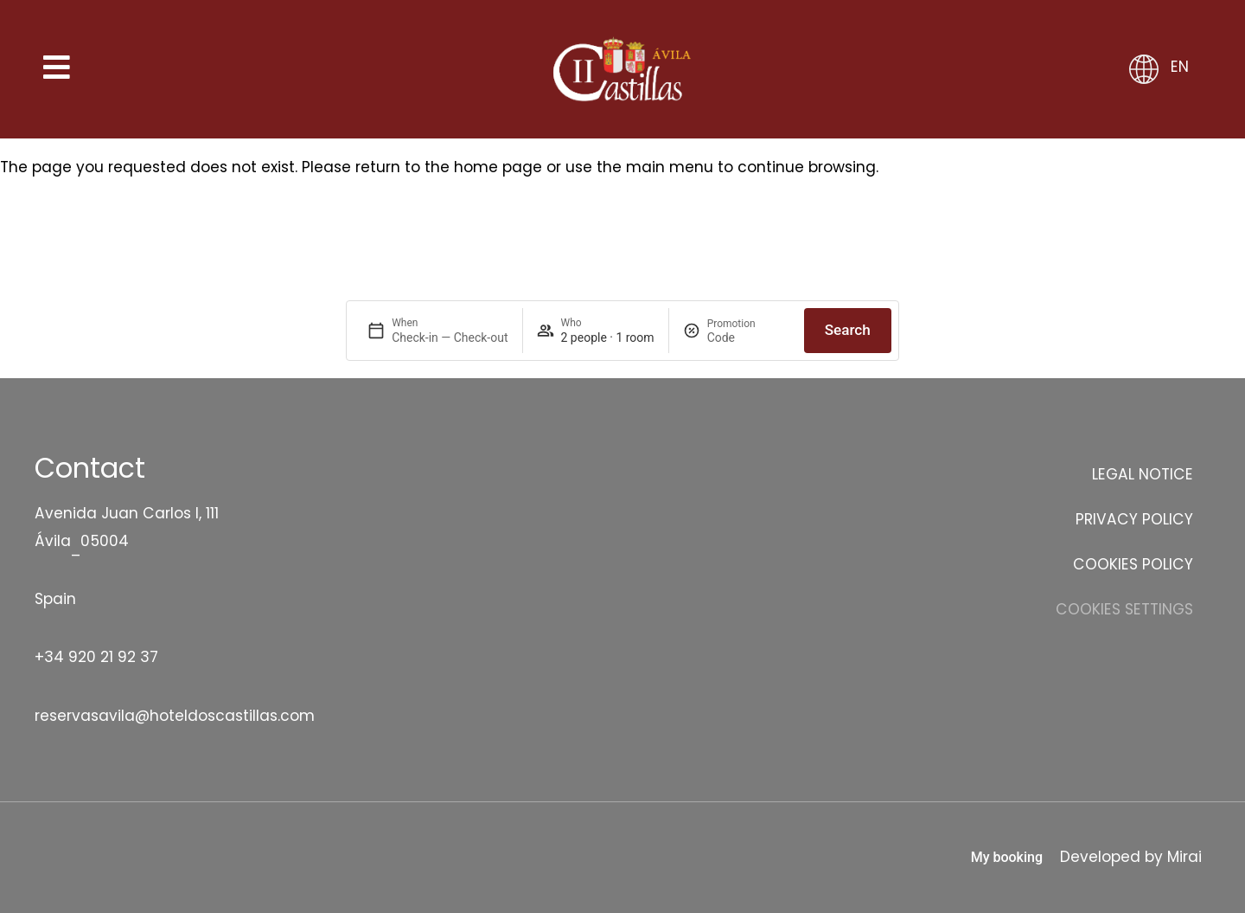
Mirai (1184, 856)
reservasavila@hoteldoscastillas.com (175, 715)
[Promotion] (748, 337)
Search (848, 329)
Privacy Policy (1134, 519)
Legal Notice (1142, 474)
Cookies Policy (1133, 564)
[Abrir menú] (57, 69)
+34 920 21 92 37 (96, 656)
